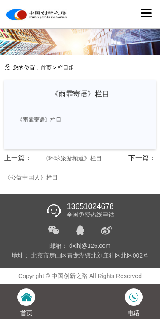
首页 (46, 67)
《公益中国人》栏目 (31, 177)
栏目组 (66, 67)
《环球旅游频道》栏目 (72, 158)
